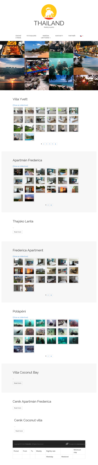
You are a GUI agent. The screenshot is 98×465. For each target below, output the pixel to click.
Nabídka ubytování (46, 37)
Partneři (71, 36)
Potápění (19, 311)
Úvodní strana (18, 37)
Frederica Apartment (28, 250)
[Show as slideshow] (20, 105)
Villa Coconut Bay (26, 372)
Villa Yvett (20, 99)
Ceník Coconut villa (28, 420)
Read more (17, 232)
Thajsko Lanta (23, 221)
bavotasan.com (82, 444)
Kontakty (59, 36)
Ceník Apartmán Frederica (32, 401)
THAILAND (49, 23)
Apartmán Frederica (27, 160)
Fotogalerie (31, 36)
